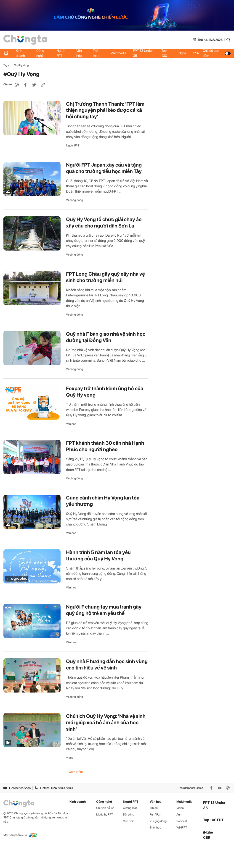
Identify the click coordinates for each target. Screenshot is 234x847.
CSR (196, 53)
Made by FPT (104, 814)
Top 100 (164, 53)
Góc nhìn (128, 821)
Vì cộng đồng (74, 200)
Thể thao (96, 53)
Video (69, 757)
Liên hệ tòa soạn (17, 788)
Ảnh (178, 814)
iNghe (182, 53)
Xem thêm (76, 772)
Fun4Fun (155, 814)
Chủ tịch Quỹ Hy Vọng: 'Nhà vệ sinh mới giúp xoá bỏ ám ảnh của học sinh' (106, 722)
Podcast (181, 821)
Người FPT (60, 53)
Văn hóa (79, 53)
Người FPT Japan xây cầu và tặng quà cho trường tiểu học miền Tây (104, 168)
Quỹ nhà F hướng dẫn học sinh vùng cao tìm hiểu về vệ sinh (107, 664)
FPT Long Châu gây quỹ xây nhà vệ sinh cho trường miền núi (105, 277)
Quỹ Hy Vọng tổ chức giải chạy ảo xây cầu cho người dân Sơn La (104, 222)
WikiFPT (181, 827)
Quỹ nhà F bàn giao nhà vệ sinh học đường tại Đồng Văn (105, 337)
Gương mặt (130, 808)
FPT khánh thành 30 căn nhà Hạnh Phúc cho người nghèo (105, 446)
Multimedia (118, 53)
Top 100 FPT (213, 820)
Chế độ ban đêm (217, 53)
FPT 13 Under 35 (143, 53)
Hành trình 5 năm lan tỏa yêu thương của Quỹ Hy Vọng (98, 555)
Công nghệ (40, 53)
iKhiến (154, 808)
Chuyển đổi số (105, 808)
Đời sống (128, 814)
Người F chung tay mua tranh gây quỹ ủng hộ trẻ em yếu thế (103, 610)
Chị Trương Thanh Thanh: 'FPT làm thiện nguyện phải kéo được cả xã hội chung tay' (105, 110)
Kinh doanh (20, 53)
